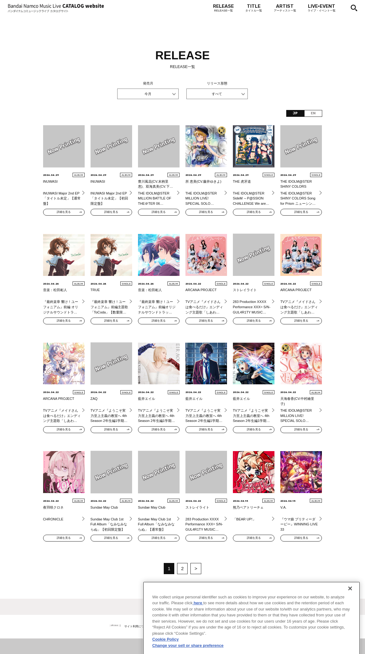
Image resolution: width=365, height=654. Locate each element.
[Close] (350, 608)
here (198, 623)
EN (313, 113)
